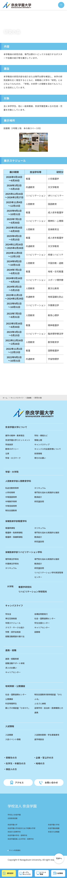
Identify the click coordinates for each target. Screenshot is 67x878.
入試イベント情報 (13, 743)
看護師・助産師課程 (14, 536)
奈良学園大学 (13, 829)
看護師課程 (10, 532)
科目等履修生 (11, 707)
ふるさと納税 (40, 707)
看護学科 (16, 525)
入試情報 (10, 730)
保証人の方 (11, 773)
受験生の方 (11, 762)
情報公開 (38, 439)
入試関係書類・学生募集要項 (48, 739)
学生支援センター (42, 627)
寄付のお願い (40, 462)
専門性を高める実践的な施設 (48, 496)
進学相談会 (39, 743)
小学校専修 (10, 496)
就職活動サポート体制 (15, 667)
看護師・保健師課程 (14, 541)
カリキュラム (40, 492)
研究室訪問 (39, 505)
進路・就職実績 (12, 663)
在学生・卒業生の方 (16, 767)
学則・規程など (41, 435)
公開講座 (9, 703)
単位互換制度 (11, 622)
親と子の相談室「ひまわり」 (19, 712)
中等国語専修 (11, 501)
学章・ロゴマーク (13, 457)
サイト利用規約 (15, 855)
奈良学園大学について (16, 427)
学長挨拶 (9, 444)
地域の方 (40, 767)
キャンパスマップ (42, 444)
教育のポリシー (12, 448)
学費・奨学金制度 (13, 636)
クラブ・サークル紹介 (15, 631)
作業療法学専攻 (12, 567)
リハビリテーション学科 (24, 556)
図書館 (37, 636)
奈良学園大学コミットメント (19, 439)
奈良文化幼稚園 (53, 836)
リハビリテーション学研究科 (33, 596)
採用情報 (38, 457)
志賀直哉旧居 (13, 823)
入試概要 (9, 739)
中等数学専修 (11, 505)
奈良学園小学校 (53, 829)
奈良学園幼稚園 (53, 833)
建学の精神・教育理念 (15, 435)
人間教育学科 (18, 485)
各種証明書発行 (41, 618)
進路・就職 (11, 654)
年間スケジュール (13, 627)
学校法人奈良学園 (15, 819)
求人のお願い (11, 672)
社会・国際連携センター (45, 622)
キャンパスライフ (14, 609)
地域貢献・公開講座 (15, 690)
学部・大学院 (12, 476)
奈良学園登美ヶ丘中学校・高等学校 (22, 843)
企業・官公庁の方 (45, 762)
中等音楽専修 (11, 510)
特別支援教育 (11, 514)
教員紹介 (38, 501)
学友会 (8, 618)
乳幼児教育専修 (12, 492)
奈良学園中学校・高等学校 (18, 840)
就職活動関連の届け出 (15, 640)
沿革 (7, 453)
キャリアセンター (42, 631)
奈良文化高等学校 (15, 836)
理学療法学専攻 (12, 563)
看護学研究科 (25, 591)
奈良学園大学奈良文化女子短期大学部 (23, 833)
